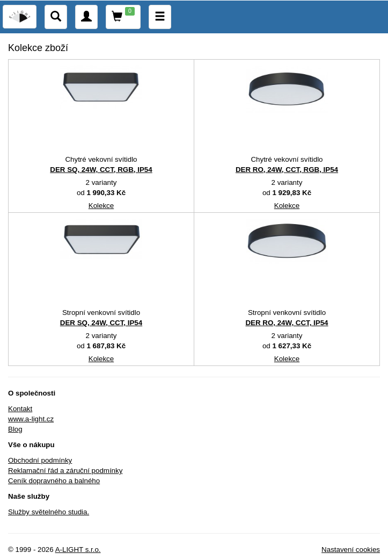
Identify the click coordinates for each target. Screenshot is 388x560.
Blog (15, 429)
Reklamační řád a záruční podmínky (65, 470)
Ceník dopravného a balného (54, 481)
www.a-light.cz (31, 419)
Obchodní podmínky (40, 460)
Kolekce (101, 206)
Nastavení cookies (350, 549)
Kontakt (20, 409)
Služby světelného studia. (48, 512)
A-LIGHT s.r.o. (78, 549)
